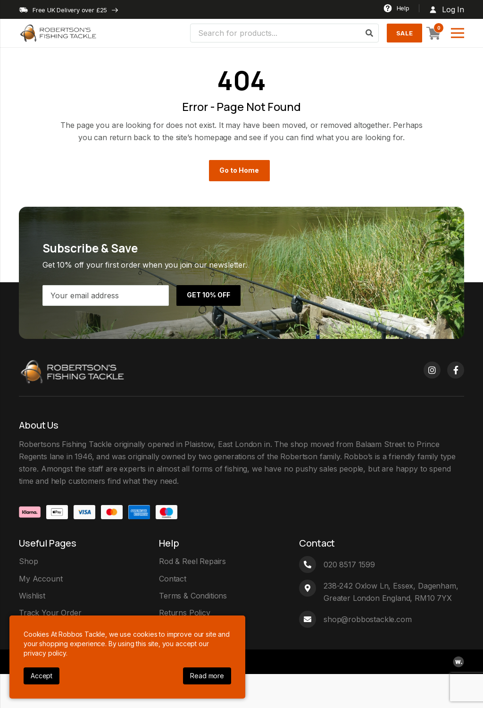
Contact (172, 578)
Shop (28, 561)
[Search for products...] (284, 33)
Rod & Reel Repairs (192, 561)
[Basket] (433, 33)
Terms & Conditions (193, 595)
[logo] (59, 33)
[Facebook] (455, 370)
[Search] (369, 33)
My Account (40, 578)
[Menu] (457, 33)
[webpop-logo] (458, 661)
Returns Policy (184, 612)
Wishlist (32, 595)
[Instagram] (432, 370)
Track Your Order (50, 612)
